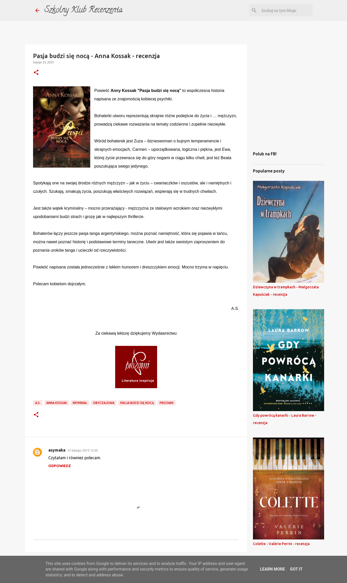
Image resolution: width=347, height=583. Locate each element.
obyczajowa (103, 402)
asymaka (56, 450)
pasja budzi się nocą (137, 402)
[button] (36, 72)
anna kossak (56, 402)
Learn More (272, 569)
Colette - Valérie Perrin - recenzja (281, 544)
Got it (296, 569)
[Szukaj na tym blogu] (286, 10)
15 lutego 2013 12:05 (82, 450)
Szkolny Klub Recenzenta (83, 10)
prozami (166, 402)
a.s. (37, 402)
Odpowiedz (59, 466)
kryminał (80, 402)
